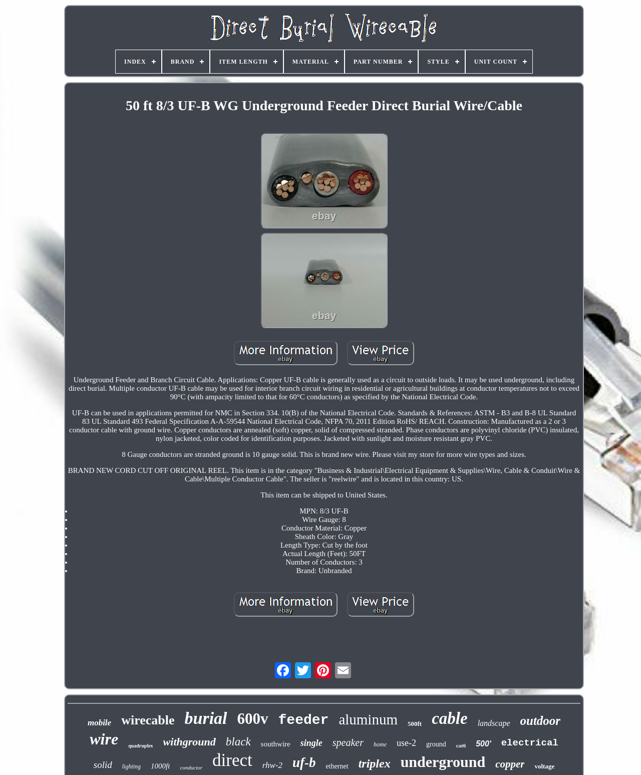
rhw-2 (272, 765)
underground (443, 761)
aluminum (368, 719)
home (380, 744)
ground (436, 744)
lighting (131, 766)
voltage (544, 766)
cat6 (461, 745)
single (311, 743)
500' (483, 743)
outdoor (540, 720)
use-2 (406, 743)
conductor (191, 767)
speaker (348, 742)
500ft (415, 723)
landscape (494, 723)
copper (509, 764)
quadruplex (140, 745)
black (238, 741)
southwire (275, 744)
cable (449, 718)
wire (104, 739)
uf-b (304, 762)
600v (252, 718)
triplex (375, 763)
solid (103, 764)
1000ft (160, 766)
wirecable (147, 720)
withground (189, 741)
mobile (99, 722)
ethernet (337, 766)
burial (206, 718)
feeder (303, 720)
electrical (529, 742)
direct (232, 760)
